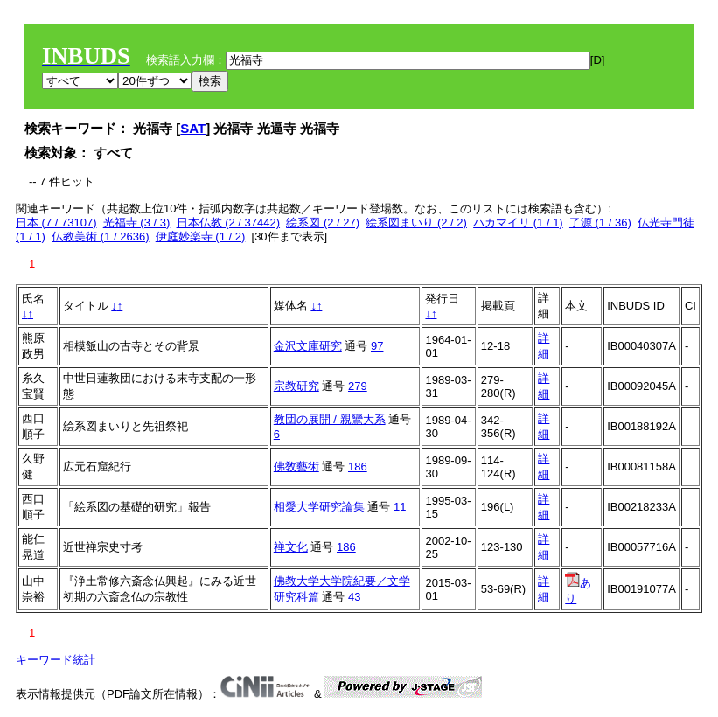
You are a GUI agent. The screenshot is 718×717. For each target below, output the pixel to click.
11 (400, 506)
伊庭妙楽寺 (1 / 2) (201, 236)
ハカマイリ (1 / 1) (518, 222)
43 (354, 596)
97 (377, 345)
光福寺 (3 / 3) (137, 222)
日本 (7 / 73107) (56, 222)
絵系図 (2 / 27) (322, 222)
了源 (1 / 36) (600, 222)
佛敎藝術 (296, 466)
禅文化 (291, 546)
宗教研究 (296, 386)
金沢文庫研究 (308, 345)
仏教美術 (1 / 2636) (100, 236)
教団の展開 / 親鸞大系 (330, 419)
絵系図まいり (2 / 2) (416, 222)
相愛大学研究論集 (319, 506)
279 (357, 386)
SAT (193, 128)
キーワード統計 (55, 659)
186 (357, 466)
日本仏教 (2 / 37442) (229, 222)
